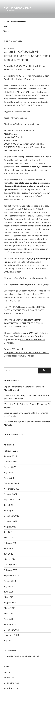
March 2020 (9, 559)
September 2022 (12, 500)
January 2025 (10, 456)
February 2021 (10, 543)
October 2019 (10, 565)
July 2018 (8, 586)
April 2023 (9, 478)
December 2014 (11, 630)
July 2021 (8, 532)
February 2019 (10, 570)
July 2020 (8, 554)
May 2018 (8, 597)
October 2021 (10, 521)
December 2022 (11, 483)
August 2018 (10, 581)
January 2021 (10, 548)
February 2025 (11, 451)
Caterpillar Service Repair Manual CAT (21, 656)
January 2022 (10, 510)
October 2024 (10, 461)
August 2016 (10, 602)
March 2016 (9, 608)
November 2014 (11, 635)
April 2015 (9, 619)
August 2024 (10, 467)
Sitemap (6, 31)
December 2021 (11, 516)
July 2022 (8, 505)
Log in (7, 672)
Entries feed (9, 677)
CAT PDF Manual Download (14, 22)
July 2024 (8, 472)
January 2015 (10, 624)
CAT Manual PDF (17, 7)
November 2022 (11, 489)
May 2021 (8, 537)
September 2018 (12, 575)
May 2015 (8, 613)
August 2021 (10, 527)
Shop (5, 26)
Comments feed (11, 683)
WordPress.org (11, 688)
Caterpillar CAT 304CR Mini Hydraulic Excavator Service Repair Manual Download (27, 55)
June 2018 (9, 592)
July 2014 (8, 640)
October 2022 (10, 494)
